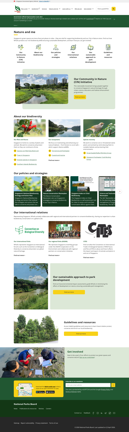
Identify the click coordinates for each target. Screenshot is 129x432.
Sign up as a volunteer (86, 357)
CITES (85, 241)
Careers (48, 409)
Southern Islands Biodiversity (27, 164)
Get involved (87, 9)
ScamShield (89, 19)
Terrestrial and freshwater (61, 151)
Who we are (78, 9)
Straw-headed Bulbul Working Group (99, 153)
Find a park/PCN (103, 9)
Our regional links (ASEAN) (58, 241)
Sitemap (16, 423)
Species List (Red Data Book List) (28, 151)
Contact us (78, 413)
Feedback (87, 413)
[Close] (114, 19)
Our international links (22, 241)
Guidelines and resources (108, 51)
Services (44, 9)
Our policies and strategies (56, 51)
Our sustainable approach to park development (90, 53)
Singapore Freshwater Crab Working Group (99, 158)
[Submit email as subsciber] (113, 385)
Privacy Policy (105, 389)
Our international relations (73, 51)
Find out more (80, 97)
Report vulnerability (27, 423)
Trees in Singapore (23, 155)
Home (15, 25)
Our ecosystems (54, 140)
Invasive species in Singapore (27, 160)
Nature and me (53, 9)
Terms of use (53, 423)
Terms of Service (71, 392)
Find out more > (89, 257)
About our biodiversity (38, 50)
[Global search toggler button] (114, 9)
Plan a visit (24, 9)
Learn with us (66, 9)
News (15, 409)
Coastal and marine (58, 155)
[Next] (120, 191)
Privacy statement (42, 423)
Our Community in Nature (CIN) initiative (21, 53)
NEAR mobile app (50, 386)
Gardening (35, 9)
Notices (41, 409)
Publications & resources (28, 409)
